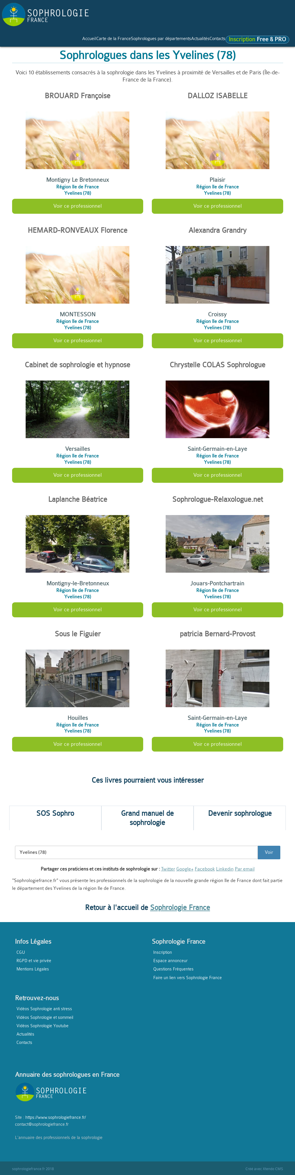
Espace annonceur (170, 960)
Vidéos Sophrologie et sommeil (44, 1017)
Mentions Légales (32, 969)
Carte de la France (52, 40)
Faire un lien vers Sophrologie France (187, 977)
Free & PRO (35, 51)
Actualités (179, 40)
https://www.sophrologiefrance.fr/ (55, 1117)
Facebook (205, 869)
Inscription (162, 952)
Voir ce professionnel (77, 206)
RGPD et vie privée (33, 960)
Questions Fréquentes (173, 969)
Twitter (168, 869)
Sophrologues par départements (121, 40)
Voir (269, 852)
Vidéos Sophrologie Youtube (42, 1025)
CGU (20, 952)
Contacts (207, 40)
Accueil (15, 40)
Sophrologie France (180, 907)
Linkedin (225, 869)
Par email (245, 869)
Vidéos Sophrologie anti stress (44, 1008)
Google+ (185, 869)
